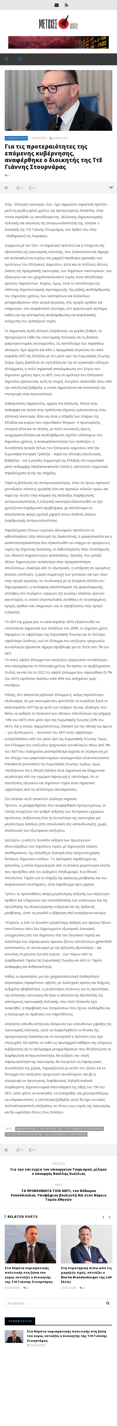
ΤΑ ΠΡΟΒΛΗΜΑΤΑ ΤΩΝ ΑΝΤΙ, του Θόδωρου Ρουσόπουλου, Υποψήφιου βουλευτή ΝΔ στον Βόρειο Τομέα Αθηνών (58, 1193)
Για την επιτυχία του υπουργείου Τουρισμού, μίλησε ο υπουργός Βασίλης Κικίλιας (58, 1169)
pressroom (59, 138)
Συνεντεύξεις (16, 138)
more (111, 187)
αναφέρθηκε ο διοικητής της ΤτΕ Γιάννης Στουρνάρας (59, 1128)
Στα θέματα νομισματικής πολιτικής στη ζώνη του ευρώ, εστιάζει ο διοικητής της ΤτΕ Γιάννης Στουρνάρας (29, 1275)
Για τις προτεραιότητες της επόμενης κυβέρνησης (46, 1134)
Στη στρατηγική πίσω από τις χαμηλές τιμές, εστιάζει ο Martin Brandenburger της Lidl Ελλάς (86, 1275)
